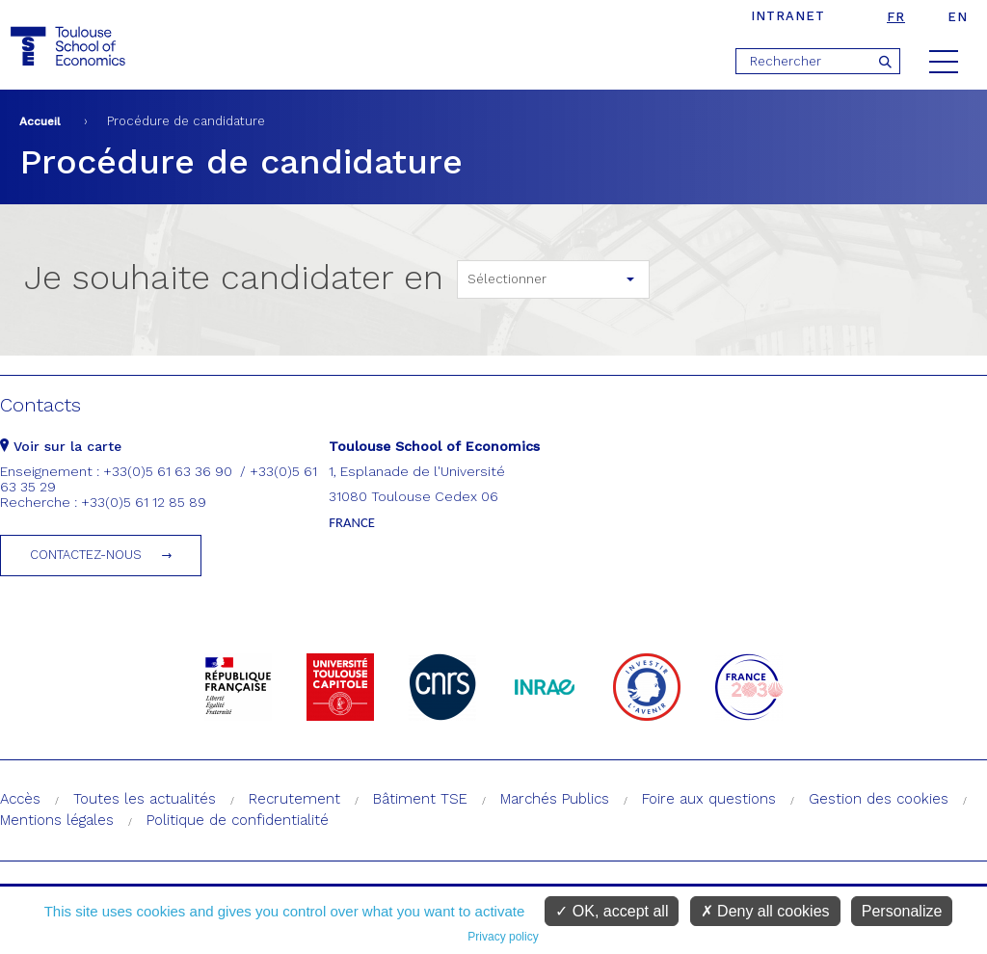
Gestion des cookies (878, 799)
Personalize (902, 911)
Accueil (40, 121)
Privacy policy (502, 936)
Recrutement (294, 799)
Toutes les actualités (144, 799)
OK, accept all (611, 911)
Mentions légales (57, 820)
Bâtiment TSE (420, 799)
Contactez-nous (86, 554)
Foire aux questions (709, 799)
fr (896, 17)
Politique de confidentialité (238, 820)
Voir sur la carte (60, 446)
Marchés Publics (554, 799)
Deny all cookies (765, 911)
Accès (20, 799)
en (957, 17)
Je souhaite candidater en (233, 277)
